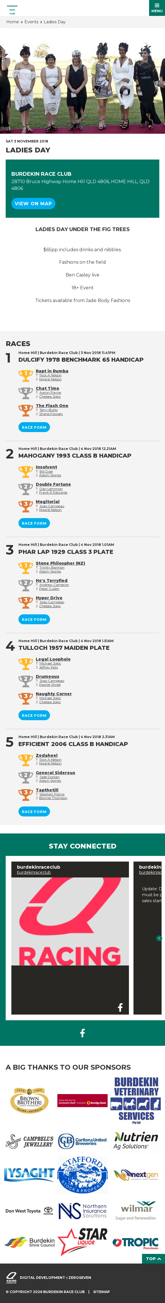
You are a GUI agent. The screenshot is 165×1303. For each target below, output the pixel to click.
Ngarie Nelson (50, 379)
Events (31, 21)
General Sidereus (55, 772)
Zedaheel (47, 755)
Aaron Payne (50, 392)
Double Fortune (53, 484)
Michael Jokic (50, 663)
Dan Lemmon (51, 489)
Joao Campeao (51, 506)
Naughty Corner (54, 693)
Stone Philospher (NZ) (60, 563)
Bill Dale (46, 471)
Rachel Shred (49, 684)
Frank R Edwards (53, 492)
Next (159, 938)
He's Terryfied (52, 580)
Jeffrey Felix (48, 667)
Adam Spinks (50, 475)
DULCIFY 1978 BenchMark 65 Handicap (81, 359)
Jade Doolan (49, 777)
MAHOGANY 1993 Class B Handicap (74, 455)
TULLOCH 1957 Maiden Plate (64, 647)
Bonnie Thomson (53, 798)
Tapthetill (47, 790)
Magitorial (48, 501)
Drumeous (47, 676)
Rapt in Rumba (52, 371)
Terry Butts (48, 410)
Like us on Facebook (82, 1033)
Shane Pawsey (51, 414)
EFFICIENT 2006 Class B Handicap (73, 744)
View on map (33, 203)
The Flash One (52, 405)
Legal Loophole (53, 659)
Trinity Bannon (51, 567)
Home (12, 21)
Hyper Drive (49, 597)
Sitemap (101, 1292)
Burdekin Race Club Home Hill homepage (12, 7)
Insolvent (46, 467)
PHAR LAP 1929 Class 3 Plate (65, 551)
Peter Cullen (49, 588)
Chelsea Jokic (50, 396)
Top (153, 1258)
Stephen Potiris (51, 794)
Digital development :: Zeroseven (55, 1278)
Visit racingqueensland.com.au (11, 1277)
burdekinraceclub (34, 872)
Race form (34, 427)
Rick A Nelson (50, 375)
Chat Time (47, 388)
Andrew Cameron (54, 585)
